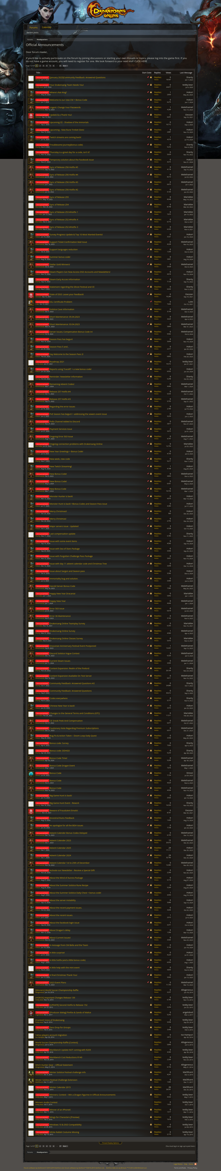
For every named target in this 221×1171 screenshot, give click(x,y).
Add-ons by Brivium (126, 1168)
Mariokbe (38, 199)
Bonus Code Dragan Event (62, 765)
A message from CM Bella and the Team (69, 945)
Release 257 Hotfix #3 (60, 399)
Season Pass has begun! (61, 339)
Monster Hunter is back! (61, 496)
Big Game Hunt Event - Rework (64, 803)
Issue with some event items (63, 541)
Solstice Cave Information (62, 309)
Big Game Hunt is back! (61, 795)
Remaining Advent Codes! (62, 384)
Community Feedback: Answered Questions (71, 690)
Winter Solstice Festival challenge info (68, 1072)
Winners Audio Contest (46, 1102)
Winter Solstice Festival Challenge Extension (56, 1079)
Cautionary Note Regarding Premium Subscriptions (74, 728)
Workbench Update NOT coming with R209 (70, 1049)
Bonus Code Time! (58, 758)
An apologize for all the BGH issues (66, 825)
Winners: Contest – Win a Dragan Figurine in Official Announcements (82, 1094)
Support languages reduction (64, 249)
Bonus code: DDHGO (60, 750)
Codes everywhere (59, 698)
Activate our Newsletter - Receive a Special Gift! (72, 870)
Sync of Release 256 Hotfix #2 (64, 189)
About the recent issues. (61, 915)
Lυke (37, 304)
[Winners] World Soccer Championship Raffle (56, 990)
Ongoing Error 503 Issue (61, 436)
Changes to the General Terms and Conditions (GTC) (75, 713)
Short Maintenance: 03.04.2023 (65, 324)
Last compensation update (62, 533)
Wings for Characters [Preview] (64, 1117)
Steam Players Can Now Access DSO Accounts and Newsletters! (80, 271)
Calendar (46, 27)
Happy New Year (58, 601)
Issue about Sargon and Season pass (67, 571)
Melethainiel (39, 110)
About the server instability (63, 900)
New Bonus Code (58, 488)
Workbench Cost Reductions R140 (66, 1057)
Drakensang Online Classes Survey (66, 638)
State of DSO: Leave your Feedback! (67, 294)
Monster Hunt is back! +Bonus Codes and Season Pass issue (78, 503)
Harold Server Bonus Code (62, 586)
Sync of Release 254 (59, 204)
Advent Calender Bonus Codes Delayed (68, 832)
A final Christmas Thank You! (63, 975)
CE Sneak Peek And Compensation (66, 720)
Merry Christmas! (58, 518)
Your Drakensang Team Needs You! (67, 84)
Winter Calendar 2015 (60, 1087)
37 (60, 66)
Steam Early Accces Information (65, 279)
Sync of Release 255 (59, 197)
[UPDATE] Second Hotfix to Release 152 (68, 1004)
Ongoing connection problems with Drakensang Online (76, 443)
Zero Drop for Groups (60, 1027)
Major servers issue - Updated (64, 526)
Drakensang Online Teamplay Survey (67, 623)
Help (185, 1164)
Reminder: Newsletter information (66, 376)
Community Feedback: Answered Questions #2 (72, 683)
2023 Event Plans (58, 982)
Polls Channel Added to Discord (65, 421)
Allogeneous (39, 992)
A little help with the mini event (64, 967)
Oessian (38, 117)
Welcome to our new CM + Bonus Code (68, 99)
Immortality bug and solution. (64, 578)
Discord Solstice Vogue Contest (64, 653)
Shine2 (37, 775)
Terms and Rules (180, 1168)
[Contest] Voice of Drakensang (49, 1020)
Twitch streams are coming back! (65, 137)
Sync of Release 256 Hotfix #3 (64, 182)
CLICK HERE (140, 61)
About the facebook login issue (64, 922)
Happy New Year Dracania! (62, 593)
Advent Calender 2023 (60, 840)
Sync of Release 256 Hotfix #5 (64, 167)
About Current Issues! (60, 937)
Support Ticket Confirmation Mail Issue (68, 241)
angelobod (39, 1015)
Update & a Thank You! (61, 114)
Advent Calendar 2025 (60, 847)
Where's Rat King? (58, 92)
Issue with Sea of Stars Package (65, 548)
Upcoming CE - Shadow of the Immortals (69, 122)
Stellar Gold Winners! (60, 264)
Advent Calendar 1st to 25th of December (69, 862)
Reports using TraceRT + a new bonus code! (70, 369)
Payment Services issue (61, 428)
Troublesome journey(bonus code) (66, 144)
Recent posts (32, 32)
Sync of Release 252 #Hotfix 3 (64, 227)
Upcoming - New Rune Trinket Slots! (67, 129)
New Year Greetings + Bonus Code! (66, 451)
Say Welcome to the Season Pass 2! (66, 354)
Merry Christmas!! (58, 511)
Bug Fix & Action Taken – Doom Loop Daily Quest (73, 735)
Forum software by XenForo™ (85, 1168)
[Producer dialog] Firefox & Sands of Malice (70, 1012)
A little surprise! (57, 952)
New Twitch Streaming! (61, 466)
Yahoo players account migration (51, 1035)
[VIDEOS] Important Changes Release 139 (55, 997)
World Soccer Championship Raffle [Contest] (56, 1042)
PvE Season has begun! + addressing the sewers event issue (78, 414)
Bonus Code (55, 773)
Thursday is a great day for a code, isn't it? (70, 152)
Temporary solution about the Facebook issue (72, 159)
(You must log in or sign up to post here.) (180, 1146)
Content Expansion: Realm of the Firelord (69, 668)
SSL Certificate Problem (61, 301)
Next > (65, 66)
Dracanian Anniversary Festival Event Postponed (73, 645)
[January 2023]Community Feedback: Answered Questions (77, 77)
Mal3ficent (39, 1074)
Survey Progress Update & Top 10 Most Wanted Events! (76, 234)
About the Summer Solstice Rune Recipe (69, 885)
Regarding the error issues (62, 406)
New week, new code (60, 458)
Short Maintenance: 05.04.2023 (65, 316)
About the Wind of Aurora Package (66, 877)
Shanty (37, 80)
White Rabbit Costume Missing (64, 1132)
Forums (34, 27)
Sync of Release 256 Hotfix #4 (64, 174)
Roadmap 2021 (57, 361)
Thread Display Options (110, 1143)
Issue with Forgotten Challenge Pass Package (71, 556)
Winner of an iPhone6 (60, 1109)
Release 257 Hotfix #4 (60, 391)
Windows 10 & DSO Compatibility (65, 1124)
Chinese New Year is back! (62, 705)
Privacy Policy (192, 1168)
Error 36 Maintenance (60, 616)
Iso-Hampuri (39, 1037)
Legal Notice (178, 1164)
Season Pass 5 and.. (59, 346)
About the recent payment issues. (66, 907)
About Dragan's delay (60, 930)
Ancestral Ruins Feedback (62, 817)
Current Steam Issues (60, 660)
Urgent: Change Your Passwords (65, 107)
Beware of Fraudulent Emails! (64, 810)
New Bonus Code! (58, 473)
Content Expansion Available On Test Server (71, 675)
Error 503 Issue (57, 608)
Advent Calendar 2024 (60, 855)
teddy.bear (39, 87)
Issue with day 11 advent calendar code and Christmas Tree (78, 563)
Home (191, 1164)
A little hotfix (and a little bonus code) (67, 960)
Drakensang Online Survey (62, 630)
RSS (195, 1164)
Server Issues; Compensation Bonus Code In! (71, 331)
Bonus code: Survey (59, 743)
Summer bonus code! (60, 256)
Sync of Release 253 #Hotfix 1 (64, 212)
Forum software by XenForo (44, 1168)
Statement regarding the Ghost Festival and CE (72, 286)
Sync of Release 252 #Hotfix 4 (64, 219)
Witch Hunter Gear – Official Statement (54, 1064)
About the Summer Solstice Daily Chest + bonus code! (75, 892)
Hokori (37, 95)
